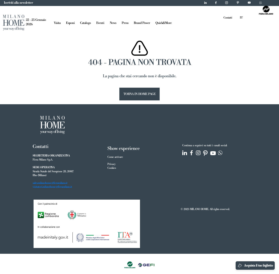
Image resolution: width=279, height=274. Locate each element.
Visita (57, 23)
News (113, 23)
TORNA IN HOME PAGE (139, 94)
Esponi (70, 23)
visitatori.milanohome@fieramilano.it (52, 187)
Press (125, 23)
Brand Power (142, 23)
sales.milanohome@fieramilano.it (50, 183)
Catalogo (85, 23)
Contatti (227, 17)
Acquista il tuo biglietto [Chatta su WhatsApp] (255, 265)
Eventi (100, 23)
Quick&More (163, 23)
